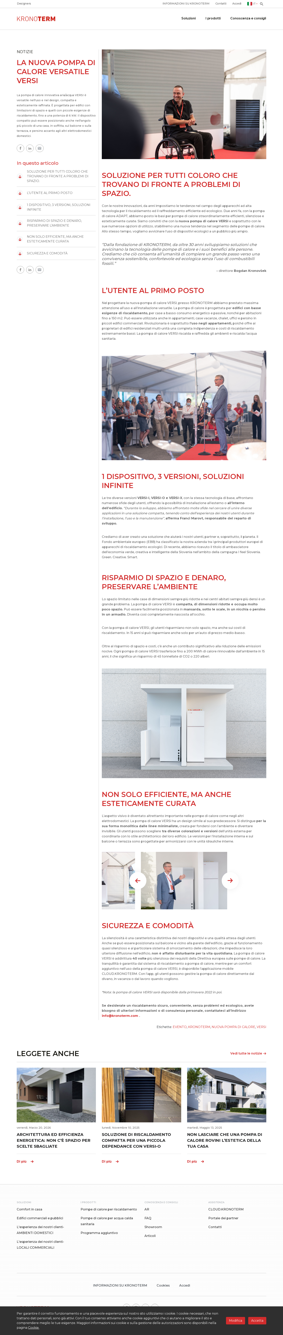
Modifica (235, 1320)
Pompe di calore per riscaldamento (109, 1209)
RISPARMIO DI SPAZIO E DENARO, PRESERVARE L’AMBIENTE (49, 223)
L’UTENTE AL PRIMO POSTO (45, 193)
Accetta (257, 1320)
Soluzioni (188, 18)
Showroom (153, 1227)
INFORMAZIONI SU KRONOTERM (186, 3)
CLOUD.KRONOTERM (226, 1209)
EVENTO (180, 1027)
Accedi (236, 3)
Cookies (163, 1285)
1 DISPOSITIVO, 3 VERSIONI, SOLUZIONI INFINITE (53, 207)
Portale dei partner (223, 1218)
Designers (24, 3)
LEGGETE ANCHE (48, 1053)
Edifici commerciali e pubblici (40, 1218)
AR (146, 1209)
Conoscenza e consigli (248, 18)
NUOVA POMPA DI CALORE (233, 1027)
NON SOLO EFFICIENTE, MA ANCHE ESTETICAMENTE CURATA (50, 239)
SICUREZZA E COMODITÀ (42, 253)
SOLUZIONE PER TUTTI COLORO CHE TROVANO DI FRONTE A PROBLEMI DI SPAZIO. (52, 176)
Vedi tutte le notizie (248, 1053)
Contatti (220, 3)
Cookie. (33, 1328)
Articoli (150, 1236)
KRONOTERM (199, 1027)
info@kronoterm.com (120, 1016)
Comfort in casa (29, 1209)
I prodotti (213, 18)
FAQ (147, 1218)
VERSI (261, 1027)
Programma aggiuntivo (99, 1233)
